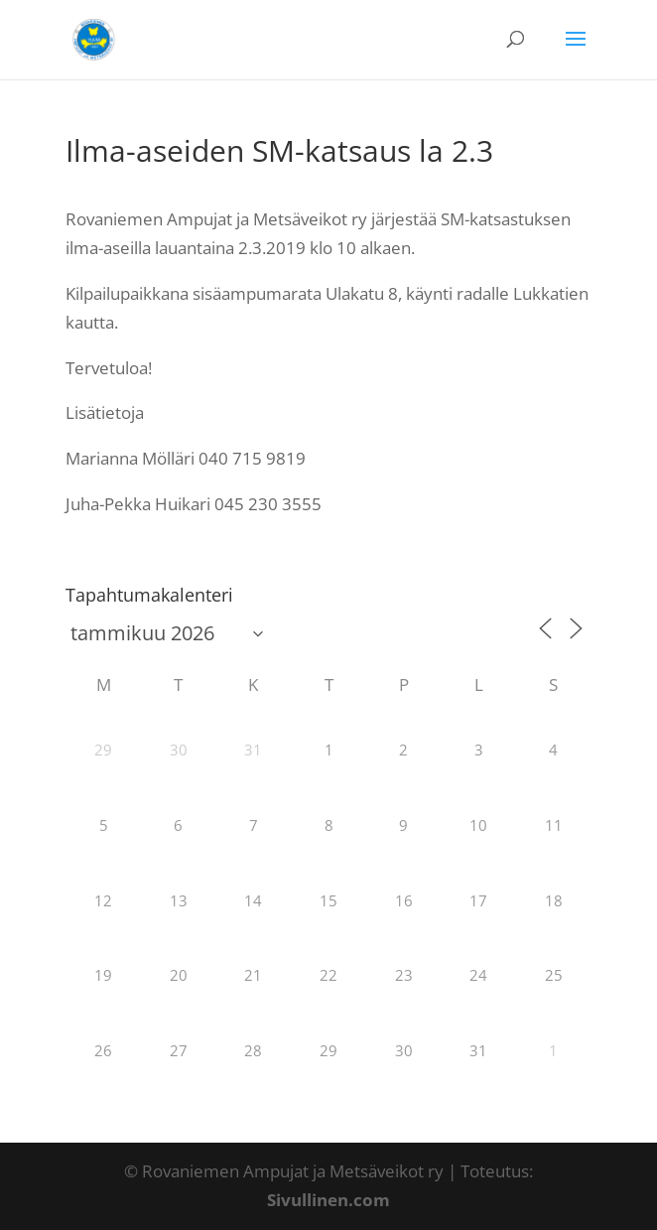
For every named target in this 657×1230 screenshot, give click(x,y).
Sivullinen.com (328, 1199)
